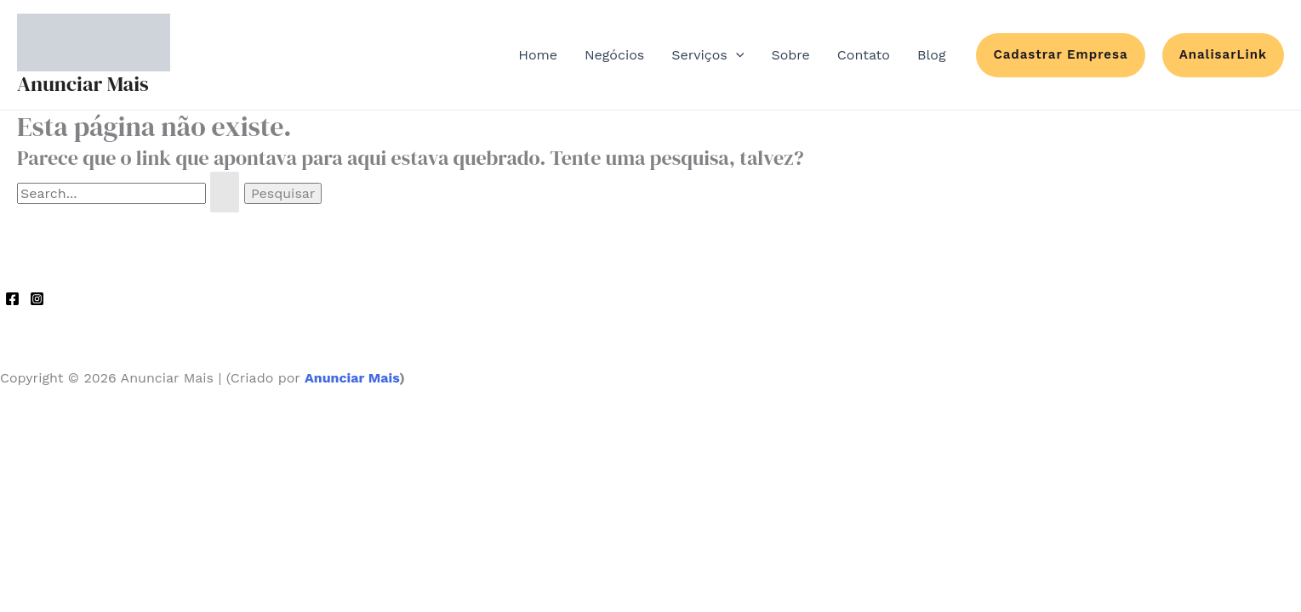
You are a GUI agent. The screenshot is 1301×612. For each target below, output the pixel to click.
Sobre (790, 55)
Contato (863, 55)
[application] (736, 55)
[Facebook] (12, 299)
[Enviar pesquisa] (224, 192)
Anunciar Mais (83, 84)
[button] (1060, 55)
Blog (931, 55)
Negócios (614, 55)
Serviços (707, 55)
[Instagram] (37, 299)
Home (537, 55)
